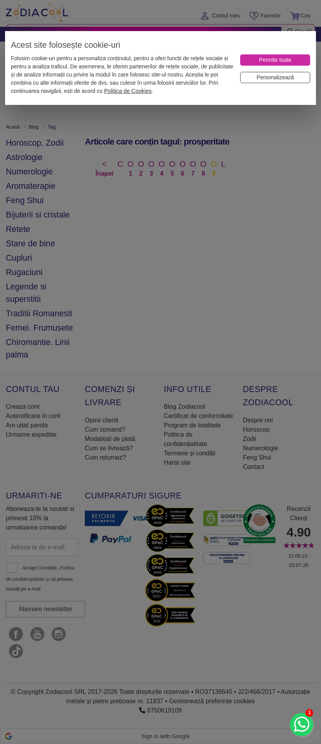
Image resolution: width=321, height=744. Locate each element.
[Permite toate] (275, 60)
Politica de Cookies (128, 91)
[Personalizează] (275, 77)
